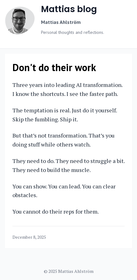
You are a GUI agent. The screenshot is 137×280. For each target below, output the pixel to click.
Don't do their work (54, 67)
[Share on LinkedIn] (111, 237)
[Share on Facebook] (117, 237)
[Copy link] (123, 237)
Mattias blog (69, 9)
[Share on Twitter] (104, 237)
